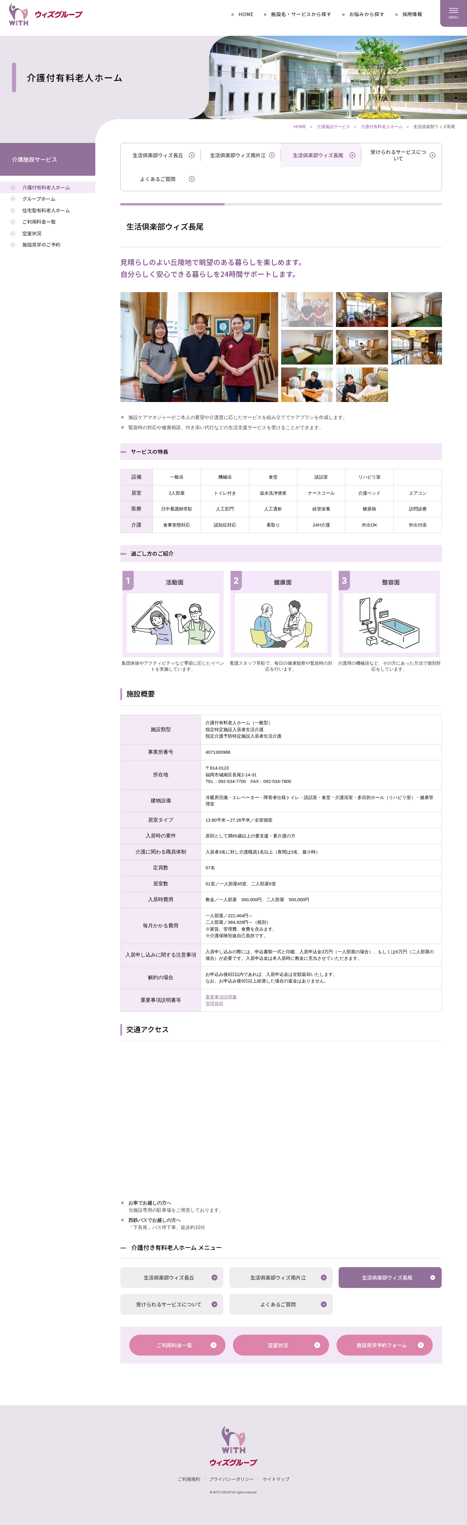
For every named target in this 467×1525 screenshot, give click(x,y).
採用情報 (412, 14)
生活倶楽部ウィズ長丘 (158, 155)
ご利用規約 (189, 1479)
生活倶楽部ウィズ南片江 (238, 155)
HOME (246, 14)
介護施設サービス (333, 126)
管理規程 (214, 1003)
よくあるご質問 (157, 179)
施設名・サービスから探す (301, 14)
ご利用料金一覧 (174, 1345)
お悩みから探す (367, 14)
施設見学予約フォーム (382, 1345)
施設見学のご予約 (41, 244)
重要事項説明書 (221, 996)
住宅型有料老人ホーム (46, 210)
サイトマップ (276, 1479)
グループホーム (38, 198)
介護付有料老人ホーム (382, 126)
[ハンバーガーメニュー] (453, 13)
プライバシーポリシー (231, 1479)
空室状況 (278, 1345)
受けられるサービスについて (398, 155)
